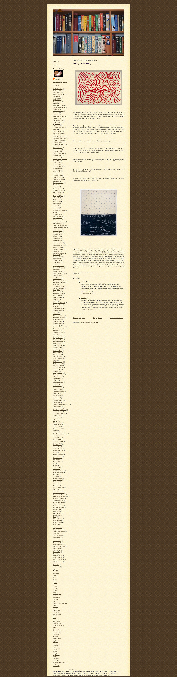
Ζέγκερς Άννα (56, 199)
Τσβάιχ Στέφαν (57, 520)
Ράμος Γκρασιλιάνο (58, 428)
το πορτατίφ (56, 666)
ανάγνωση (56, 608)
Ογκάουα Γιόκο (57, 378)
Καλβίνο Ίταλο (57, 219)
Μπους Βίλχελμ (57, 349)
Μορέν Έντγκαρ (57, 310)
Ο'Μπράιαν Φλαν (57, 376)
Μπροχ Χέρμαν (57, 352)
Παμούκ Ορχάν (57, 395)
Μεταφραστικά (57, 297)
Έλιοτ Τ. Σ (56, 184)
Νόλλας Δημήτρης (58, 362)
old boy (55, 592)
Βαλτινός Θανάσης (58, 120)
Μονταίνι (55, 301)
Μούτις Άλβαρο (57, 319)
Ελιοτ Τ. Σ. (56, 186)
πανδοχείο (56, 653)
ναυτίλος (59, 79)
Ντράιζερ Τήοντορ (58, 373)
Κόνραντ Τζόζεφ (57, 240)
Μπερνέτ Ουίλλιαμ (58, 338)
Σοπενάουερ (56, 481)
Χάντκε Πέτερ (57, 548)
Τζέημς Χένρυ (57, 509)
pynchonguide (57, 597)
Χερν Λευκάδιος (57, 557)
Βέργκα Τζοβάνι (57, 122)
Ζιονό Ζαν (56, 208)
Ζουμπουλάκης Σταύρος (59, 210)
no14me (55, 590)
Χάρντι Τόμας (57, 550)
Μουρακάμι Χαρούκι (58, 315)
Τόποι (54, 517)
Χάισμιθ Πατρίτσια (58, 544)
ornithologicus (57, 594)
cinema (55, 575)
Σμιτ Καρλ (56, 476)
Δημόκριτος (56, 181)
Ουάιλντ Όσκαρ (57, 386)
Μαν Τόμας (56, 284)
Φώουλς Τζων (57, 539)
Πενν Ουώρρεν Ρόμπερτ (59, 410)
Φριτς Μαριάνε (57, 537)
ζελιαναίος (56, 629)
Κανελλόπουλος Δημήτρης (60, 225)
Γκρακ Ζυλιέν (56, 160)
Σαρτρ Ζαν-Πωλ (57, 456)
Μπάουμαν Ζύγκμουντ (59, 326)
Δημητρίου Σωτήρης (58, 179)
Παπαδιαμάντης (57, 406)
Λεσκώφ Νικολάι (57, 262)
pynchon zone (56, 595)
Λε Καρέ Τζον (57, 258)
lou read (55, 588)
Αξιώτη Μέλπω (57, 100)
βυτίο (54, 618)
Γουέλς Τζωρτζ (57, 170)
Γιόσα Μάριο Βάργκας (59, 136)
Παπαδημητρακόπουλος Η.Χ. (61, 404)
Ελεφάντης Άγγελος (58, 183)
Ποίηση (55, 421)
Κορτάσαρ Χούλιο (58, 242)
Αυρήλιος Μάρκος (58, 111)
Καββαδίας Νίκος (57, 218)
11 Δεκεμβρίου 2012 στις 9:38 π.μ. (88, 309)
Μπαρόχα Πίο (57, 330)
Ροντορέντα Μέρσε (58, 441)
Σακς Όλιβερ (56, 446)
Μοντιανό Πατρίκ (58, 304)
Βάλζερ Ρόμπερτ (57, 118)
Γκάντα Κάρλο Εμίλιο (59, 144)
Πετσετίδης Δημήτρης (59, 413)
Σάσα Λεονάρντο (57, 458)
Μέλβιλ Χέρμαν (57, 295)
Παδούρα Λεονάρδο (58, 391)
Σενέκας (55, 465)
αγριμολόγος (56, 605)
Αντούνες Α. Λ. (57, 98)
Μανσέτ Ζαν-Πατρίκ (58, 288)
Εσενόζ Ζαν (56, 197)
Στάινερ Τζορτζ (57, 489)
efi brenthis (56, 577)
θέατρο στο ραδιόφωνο (59, 630)
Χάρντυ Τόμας (57, 552)
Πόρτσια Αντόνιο (57, 422)
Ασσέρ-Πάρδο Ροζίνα (59, 107)
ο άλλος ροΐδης (57, 649)
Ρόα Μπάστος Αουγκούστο (60, 433)
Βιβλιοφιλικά (56, 125)
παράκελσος (56, 655)
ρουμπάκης (56, 658)
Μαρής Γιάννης (57, 290)
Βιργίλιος (55, 129)
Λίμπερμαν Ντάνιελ (58, 266)
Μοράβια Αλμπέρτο (58, 308)
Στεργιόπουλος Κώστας (59, 494)
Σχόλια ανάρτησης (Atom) (89, 322)
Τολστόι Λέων (57, 515)
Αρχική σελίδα (57, 65)
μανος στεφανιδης (58, 643)
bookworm (56, 573)
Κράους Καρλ (56, 251)
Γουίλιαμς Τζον (57, 171)
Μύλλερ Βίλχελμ (57, 354)
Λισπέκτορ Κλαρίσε (58, 267)
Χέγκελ (55, 553)
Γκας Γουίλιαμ (57, 149)
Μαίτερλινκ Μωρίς (58, 277)
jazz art (55, 583)
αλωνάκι (55, 607)
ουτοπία (55, 651)
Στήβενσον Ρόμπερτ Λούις (60, 496)
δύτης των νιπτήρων (58, 625)
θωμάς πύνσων (57, 632)
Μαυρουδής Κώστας (58, 293)
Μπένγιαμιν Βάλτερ (58, 336)
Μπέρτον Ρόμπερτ (58, 341)
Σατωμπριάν (56, 459)
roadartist (55, 599)
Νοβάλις (55, 360)
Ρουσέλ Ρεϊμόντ (57, 445)
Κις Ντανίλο (56, 234)
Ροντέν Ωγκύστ (57, 439)
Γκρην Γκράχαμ (57, 164)
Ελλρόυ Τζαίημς (57, 188)
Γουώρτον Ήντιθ (57, 175)
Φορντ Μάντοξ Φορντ (59, 531)
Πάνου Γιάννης (57, 397)
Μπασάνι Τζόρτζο (58, 332)
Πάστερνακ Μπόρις (58, 408)
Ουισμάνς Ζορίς (57, 389)
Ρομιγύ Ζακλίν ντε (58, 437)
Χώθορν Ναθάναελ (58, 563)
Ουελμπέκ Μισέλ (57, 387)
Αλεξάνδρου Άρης (58, 89)
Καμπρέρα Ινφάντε (58, 223)
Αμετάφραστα (57, 92)
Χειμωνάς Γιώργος (58, 555)
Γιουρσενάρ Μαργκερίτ (59, 138)
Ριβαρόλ (55, 430)
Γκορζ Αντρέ (56, 157)
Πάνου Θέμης (56, 398)
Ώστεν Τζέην (56, 566)
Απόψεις (55, 103)
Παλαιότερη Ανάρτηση (117, 318)
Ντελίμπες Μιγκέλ (58, 363)
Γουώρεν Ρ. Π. (57, 173)
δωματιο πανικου (57, 623)
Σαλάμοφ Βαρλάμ (58, 448)
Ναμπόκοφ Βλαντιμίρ (59, 356)
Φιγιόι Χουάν (56, 526)
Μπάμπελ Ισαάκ (57, 323)
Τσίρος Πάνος (56, 524)
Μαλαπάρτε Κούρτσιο (59, 282)
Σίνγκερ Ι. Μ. (56, 469)
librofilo (55, 586)
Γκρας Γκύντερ (57, 162)
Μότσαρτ (55, 312)
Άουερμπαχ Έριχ (57, 101)
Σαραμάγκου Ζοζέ (58, 454)
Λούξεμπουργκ (57, 275)
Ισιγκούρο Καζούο (58, 216)
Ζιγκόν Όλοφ (56, 203)
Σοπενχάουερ (56, 483)
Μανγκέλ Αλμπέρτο (58, 286)
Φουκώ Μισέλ (57, 533)
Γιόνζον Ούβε (56, 135)
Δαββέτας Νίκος (57, 177)
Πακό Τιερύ (56, 393)
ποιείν (54, 656)
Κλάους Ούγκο (57, 236)
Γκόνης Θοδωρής (57, 155)
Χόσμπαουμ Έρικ (57, 561)
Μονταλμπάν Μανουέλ (59, 303)
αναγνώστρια (56, 610)
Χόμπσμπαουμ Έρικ (58, 559)
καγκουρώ (56, 636)
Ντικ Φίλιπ (56, 371)
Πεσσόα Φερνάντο (58, 411)
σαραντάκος (56, 660)
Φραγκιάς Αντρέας (58, 535)
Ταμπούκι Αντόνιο (58, 505)
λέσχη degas (56, 640)
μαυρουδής (56, 645)
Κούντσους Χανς (57, 247)
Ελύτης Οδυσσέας (58, 190)
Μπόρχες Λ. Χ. (57, 347)
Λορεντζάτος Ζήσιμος (59, 273)
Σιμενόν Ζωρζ (57, 467)
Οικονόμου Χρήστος (58, 382)
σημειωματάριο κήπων (59, 662)
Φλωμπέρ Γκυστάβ (58, 529)
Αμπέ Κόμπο (56, 96)
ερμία (54, 627)
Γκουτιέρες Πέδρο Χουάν (60, 159)
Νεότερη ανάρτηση (79, 318)
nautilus (58, 10)
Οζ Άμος (55, 380)
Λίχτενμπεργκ (57, 269)
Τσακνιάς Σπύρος (57, 518)
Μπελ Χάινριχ (57, 334)
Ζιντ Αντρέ (56, 207)
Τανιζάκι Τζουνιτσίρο (59, 507)
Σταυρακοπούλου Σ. (58, 493)
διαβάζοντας (56, 621)
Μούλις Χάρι (56, 314)
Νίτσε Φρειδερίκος (58, 358)
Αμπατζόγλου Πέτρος (59, 94)
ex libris (55, 579)
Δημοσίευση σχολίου (80, 313)
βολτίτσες (55, 616)
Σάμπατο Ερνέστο (58, 450)
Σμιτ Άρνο (56, 474)
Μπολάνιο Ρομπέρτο (58, 345)
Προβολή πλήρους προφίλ (60, 82)
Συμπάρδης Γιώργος (58, 498)
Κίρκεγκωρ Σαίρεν (58, 232)
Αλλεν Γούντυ (57, 90)
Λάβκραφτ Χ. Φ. (57, 256)
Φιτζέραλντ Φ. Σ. (57, 528)
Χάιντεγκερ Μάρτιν (58, 542)
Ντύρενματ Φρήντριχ (58, 374)
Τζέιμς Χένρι (56, 511)
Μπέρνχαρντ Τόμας (58, 339)
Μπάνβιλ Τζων (57, 325)
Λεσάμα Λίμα (56, 260)
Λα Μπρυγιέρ (56, 255)
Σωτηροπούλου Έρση (59, 500)
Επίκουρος (56, 194)
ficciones (55, 581)
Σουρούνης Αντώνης (58, 487)
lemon (54, 584)
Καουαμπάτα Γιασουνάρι (60, 227)
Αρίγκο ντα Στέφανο (58, 105)
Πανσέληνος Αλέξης (58, 400)
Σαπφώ (55, 452)
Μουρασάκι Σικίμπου (59, 317)
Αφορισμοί (56, 112)
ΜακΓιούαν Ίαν (57, 279)
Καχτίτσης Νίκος (57, 231)
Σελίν (54, 463)
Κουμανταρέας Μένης (59, 245)
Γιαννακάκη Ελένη (58, 133)
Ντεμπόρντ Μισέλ (58, 367)
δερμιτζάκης (56, 619)
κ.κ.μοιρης (56, 634)
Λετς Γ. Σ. (55, 264)
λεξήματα (55, 642)
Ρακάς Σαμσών (57, 426)
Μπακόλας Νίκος (57, 321)
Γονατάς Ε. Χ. (57, 168)
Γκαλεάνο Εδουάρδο (58, 140)
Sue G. (83, 282)
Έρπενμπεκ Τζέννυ (58, 196)
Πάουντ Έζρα (56, 402)
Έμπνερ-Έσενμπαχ (58, 192)
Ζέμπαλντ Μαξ (57, 201)
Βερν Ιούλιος (56, 124)
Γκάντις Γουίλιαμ (57, 148)
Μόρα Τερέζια (57, 306)
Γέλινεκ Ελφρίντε (57, 131)
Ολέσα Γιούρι (56, 384)
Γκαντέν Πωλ (56, 146)
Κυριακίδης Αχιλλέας (58, 253)
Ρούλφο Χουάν (57, 443)
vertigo (55, 601)
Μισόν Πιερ (56, 299)
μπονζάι (55, 647)
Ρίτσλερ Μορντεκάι (58, 432)
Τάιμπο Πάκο (56, 504)
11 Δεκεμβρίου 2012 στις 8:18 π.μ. (88, 293)
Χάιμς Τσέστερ (57, 541)
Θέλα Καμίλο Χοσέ (58, 212)
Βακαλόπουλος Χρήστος (59, 116)
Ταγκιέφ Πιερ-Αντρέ (58, 502)
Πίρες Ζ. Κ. (56, 419)
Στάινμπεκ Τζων (57, 491)
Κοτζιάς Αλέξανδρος (58, 243)
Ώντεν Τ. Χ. (56, 565)
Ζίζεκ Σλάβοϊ (56, 205)
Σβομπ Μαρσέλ (57, 461)
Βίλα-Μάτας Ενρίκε (58, 127)
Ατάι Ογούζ (56, 109)
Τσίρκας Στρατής (57, 522)
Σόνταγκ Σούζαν (57, 480)
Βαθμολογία (56, 114)
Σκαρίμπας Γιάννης (58, 472)
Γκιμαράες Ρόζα (57, 151)
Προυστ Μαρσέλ (57, 424)
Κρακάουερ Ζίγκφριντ (59, 249)
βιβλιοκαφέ (56, 612)
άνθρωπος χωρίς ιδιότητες (60, 603)
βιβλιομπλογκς (57, 614)
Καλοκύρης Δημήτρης (59, 221)
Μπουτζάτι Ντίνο (57, 351)
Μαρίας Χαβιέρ (57, 291)
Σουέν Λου (56, 485)
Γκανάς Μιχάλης (57, 142)
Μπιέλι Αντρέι (57, 343)
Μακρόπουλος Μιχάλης (59, 280)
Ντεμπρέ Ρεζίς (57, 369)
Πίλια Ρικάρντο (57, 415)
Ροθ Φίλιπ (55, 435)
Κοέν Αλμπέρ (56, 238)
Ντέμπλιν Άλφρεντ (58, 365)
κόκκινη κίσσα (57, 638)
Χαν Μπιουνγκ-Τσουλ (59, 546)
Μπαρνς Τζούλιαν (58, 328)
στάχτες (55, 664)
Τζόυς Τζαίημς (57, 513)
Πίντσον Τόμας (57, 417)
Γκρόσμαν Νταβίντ (58, 166)
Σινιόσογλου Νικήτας (59, 470)
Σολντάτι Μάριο (57, 478)
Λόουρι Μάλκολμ (58, 271)
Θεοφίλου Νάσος (57, 214)
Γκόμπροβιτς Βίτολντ (59, 153)
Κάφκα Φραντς (57, 229)
